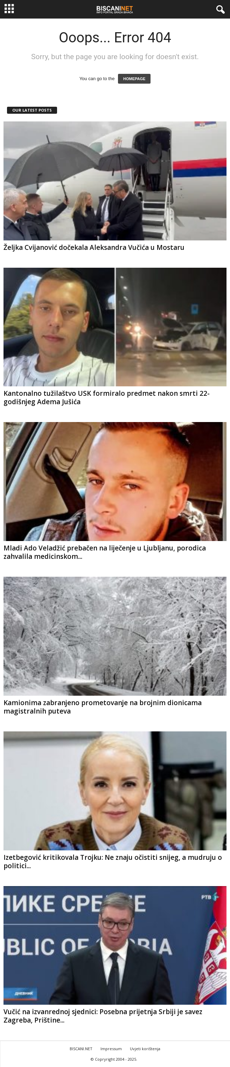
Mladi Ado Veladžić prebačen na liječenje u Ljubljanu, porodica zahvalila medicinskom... (105, 552)
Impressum (111, 1048)
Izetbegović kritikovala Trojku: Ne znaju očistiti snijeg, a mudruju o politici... (113, 861)
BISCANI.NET (81, 1048)
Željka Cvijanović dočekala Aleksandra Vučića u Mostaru (94, 247)
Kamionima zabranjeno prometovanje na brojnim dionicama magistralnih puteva (103, 707)
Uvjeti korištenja (145, 1048)
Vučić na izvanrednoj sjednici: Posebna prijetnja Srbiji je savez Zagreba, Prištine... (103, 1016)
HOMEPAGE (134, 79)
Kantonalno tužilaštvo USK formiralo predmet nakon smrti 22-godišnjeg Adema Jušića (107, 397)
